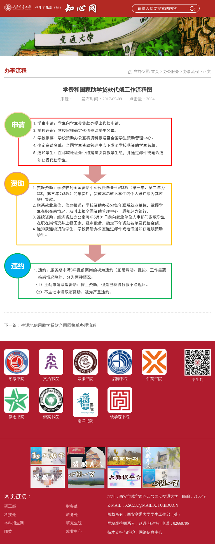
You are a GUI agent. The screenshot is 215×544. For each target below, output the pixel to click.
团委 (8, 531)
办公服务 (171, 72)
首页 (155, 72)
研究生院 (74, 523)
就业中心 (74, 531)
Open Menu (208, 8)
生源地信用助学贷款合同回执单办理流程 (59, 325)
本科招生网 (14, 523)
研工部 (10, 506)
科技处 (10, 515)
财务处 (72, 506)
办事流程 (191, 72)
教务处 (72, 515)
